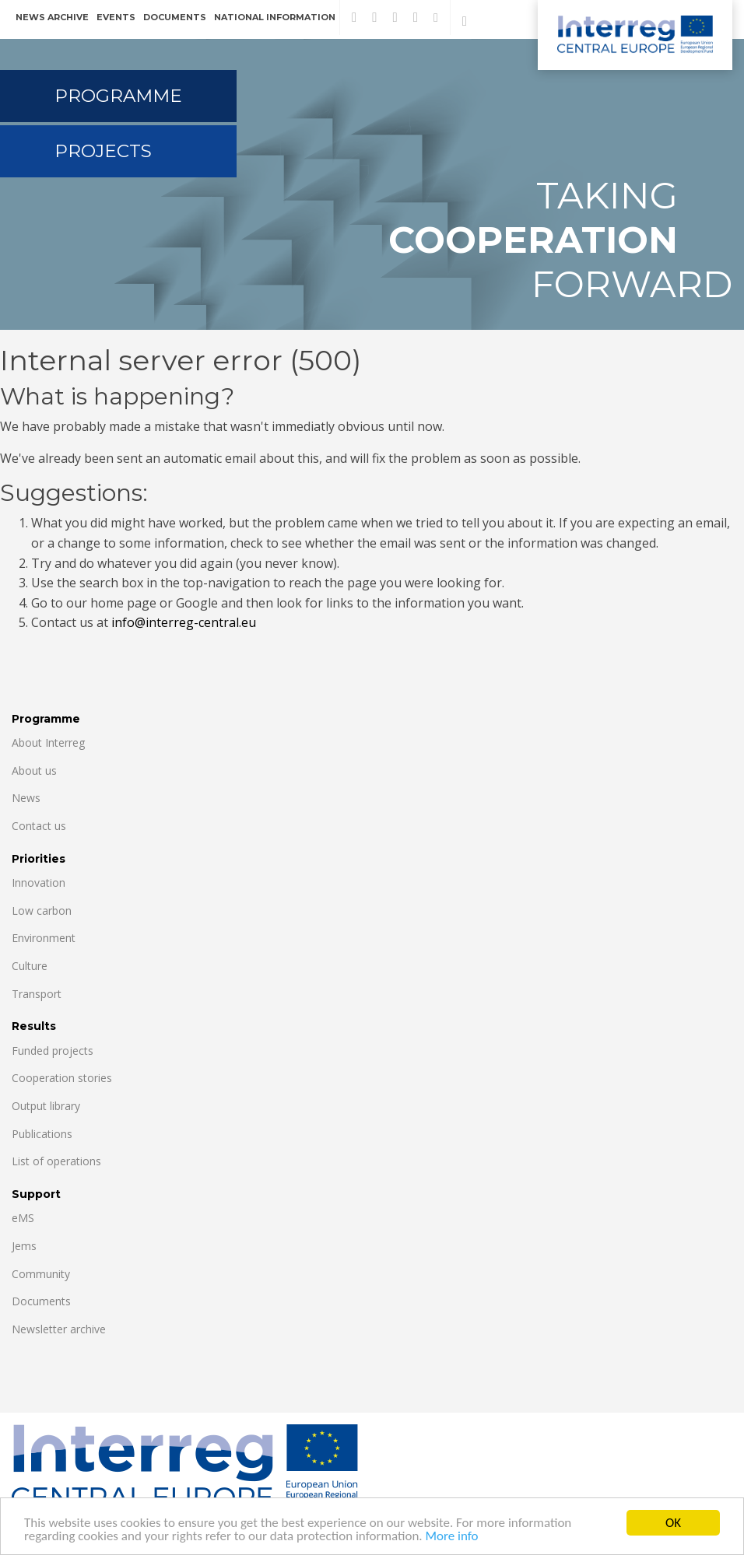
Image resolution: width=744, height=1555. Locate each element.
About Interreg (48, 742)
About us (34, 770)
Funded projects (52, 1050)
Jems (24, 1245)
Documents (174, 17)
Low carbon (42, 910)
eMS (23, 1217)
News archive (52, 17)
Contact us (39, 825)
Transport (36, 993)
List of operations (56, 1161)
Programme (118, 96)
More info (452, 1539)
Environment (43, 937)
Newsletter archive (59, 1329)
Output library (46, 1105)
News (26, 797)
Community (41, 1273)
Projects (103, 151)
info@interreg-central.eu (183, 622)
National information (274, 17)
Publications (42, 1133)
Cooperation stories (62, 1077)
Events (116, 17)
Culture (29, 965)
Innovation (38, 882)
